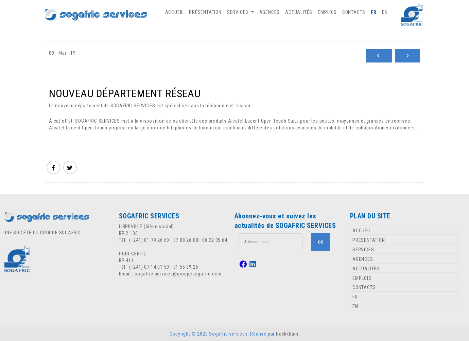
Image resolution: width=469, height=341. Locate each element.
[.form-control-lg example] (271, 241)
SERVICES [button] (238, 12)
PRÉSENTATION (205, 12)
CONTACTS (353, 12)
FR (374, 12)
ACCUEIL (174, 12)
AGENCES (269, 12)
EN (385, 12)
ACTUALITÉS (298, 12)
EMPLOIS (327, 12)
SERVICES (363, 249)
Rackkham (287, 334)
